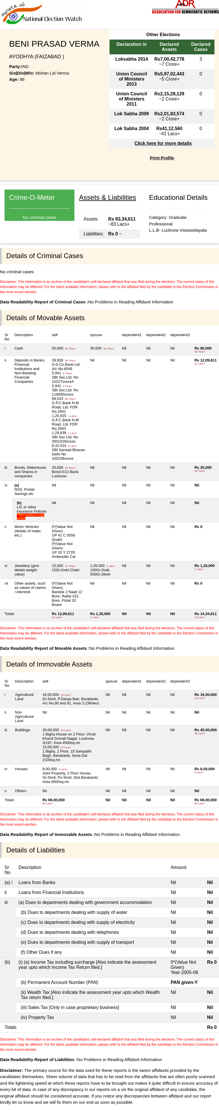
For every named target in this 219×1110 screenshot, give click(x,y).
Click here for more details (163, 143)
